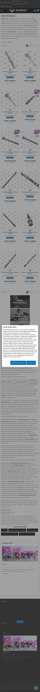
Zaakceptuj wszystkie (18, 362)
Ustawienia (31, 362)
